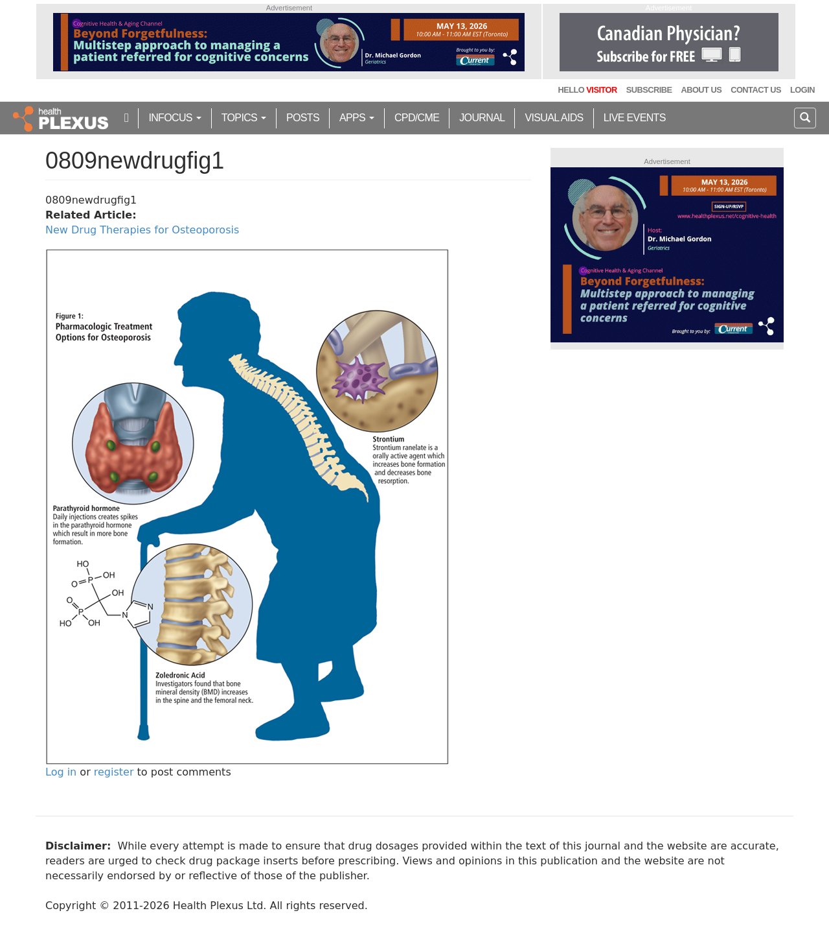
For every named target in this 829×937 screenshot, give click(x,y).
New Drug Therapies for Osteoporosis (142, 230)
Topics (243, 117)
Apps (356, 117)
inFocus (174, 117)
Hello (587, 90)
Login (802, 90)
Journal (482, 117)
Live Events (635, 117)
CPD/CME (416, 117)
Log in (60, 772)
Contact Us (756, 90)
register (114, 772)
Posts (302, 117)
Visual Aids (554, 117)
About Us (701, 90)
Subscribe (649, 90)
